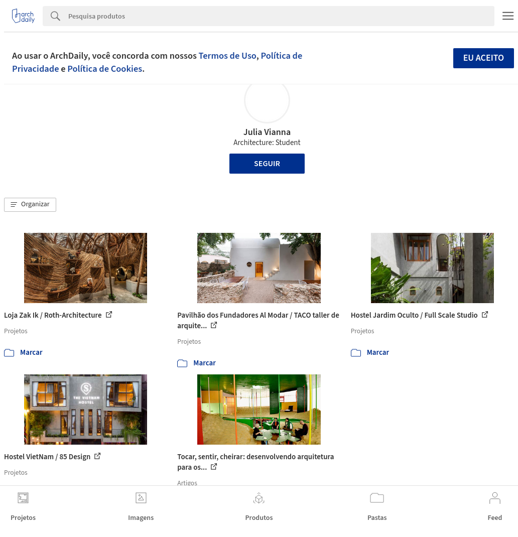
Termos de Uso (227, 55)
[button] (30, 205)
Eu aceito (483, 58)
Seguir (267, 163)
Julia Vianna (267, 132)
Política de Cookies (104, 68)
